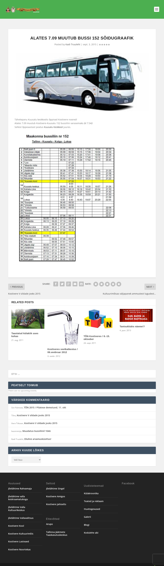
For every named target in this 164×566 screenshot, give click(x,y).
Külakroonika (91, 489)
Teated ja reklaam (93, 497)
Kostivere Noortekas (19, 545)
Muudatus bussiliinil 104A (36, 426)
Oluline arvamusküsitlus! (37, 434)
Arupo (49, 520)
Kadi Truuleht (73, 40)
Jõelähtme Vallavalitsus (20, 513)
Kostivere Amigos (55, 492)
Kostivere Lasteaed (18, 537)
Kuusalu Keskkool (53, 123)
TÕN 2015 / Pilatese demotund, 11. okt (45, 403)
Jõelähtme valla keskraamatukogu (18, 494)
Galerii (87, 512)
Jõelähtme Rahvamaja (20, 484)
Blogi (86, 520)
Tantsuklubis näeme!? (132, 322)
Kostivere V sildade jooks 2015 (33, 411)
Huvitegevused (92, 505)
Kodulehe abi (91, 528)
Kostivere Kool (16, 521)
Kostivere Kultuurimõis (20, 529)
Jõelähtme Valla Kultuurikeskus (16, 504)
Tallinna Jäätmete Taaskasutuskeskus (56, 529)
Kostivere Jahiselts (56, 500)
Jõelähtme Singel (55, 484)
